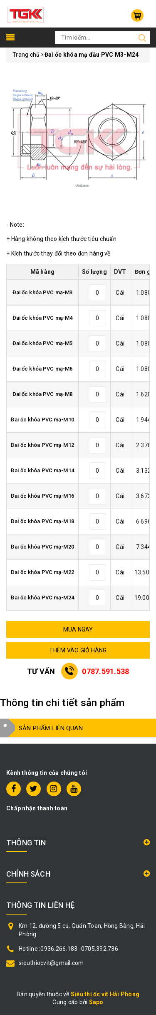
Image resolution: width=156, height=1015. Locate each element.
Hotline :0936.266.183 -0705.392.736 (68, 948)
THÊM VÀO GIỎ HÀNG (77, 650)
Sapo (96, 1002)
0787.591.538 (105, 671)
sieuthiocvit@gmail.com (51, 963)
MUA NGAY (78, 629)
